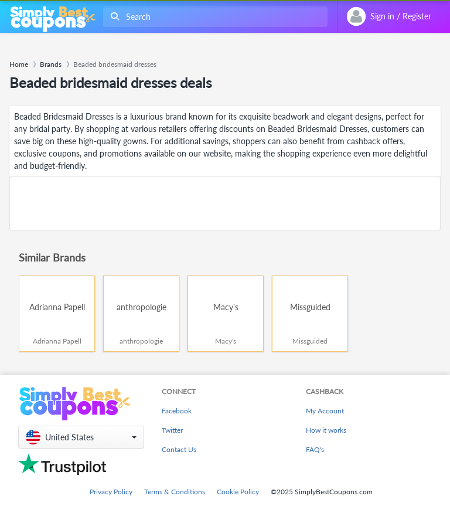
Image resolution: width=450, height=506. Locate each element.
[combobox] (213, 16)
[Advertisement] (225, 203)
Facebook (177, 410)
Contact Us (179, 449)
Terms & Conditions (174, 491)
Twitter (172, 430)
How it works (326, 430)
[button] (81, 437)
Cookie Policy (238, 491)
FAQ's (315, 449)
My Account (325, 410)
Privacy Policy (111, 491)
